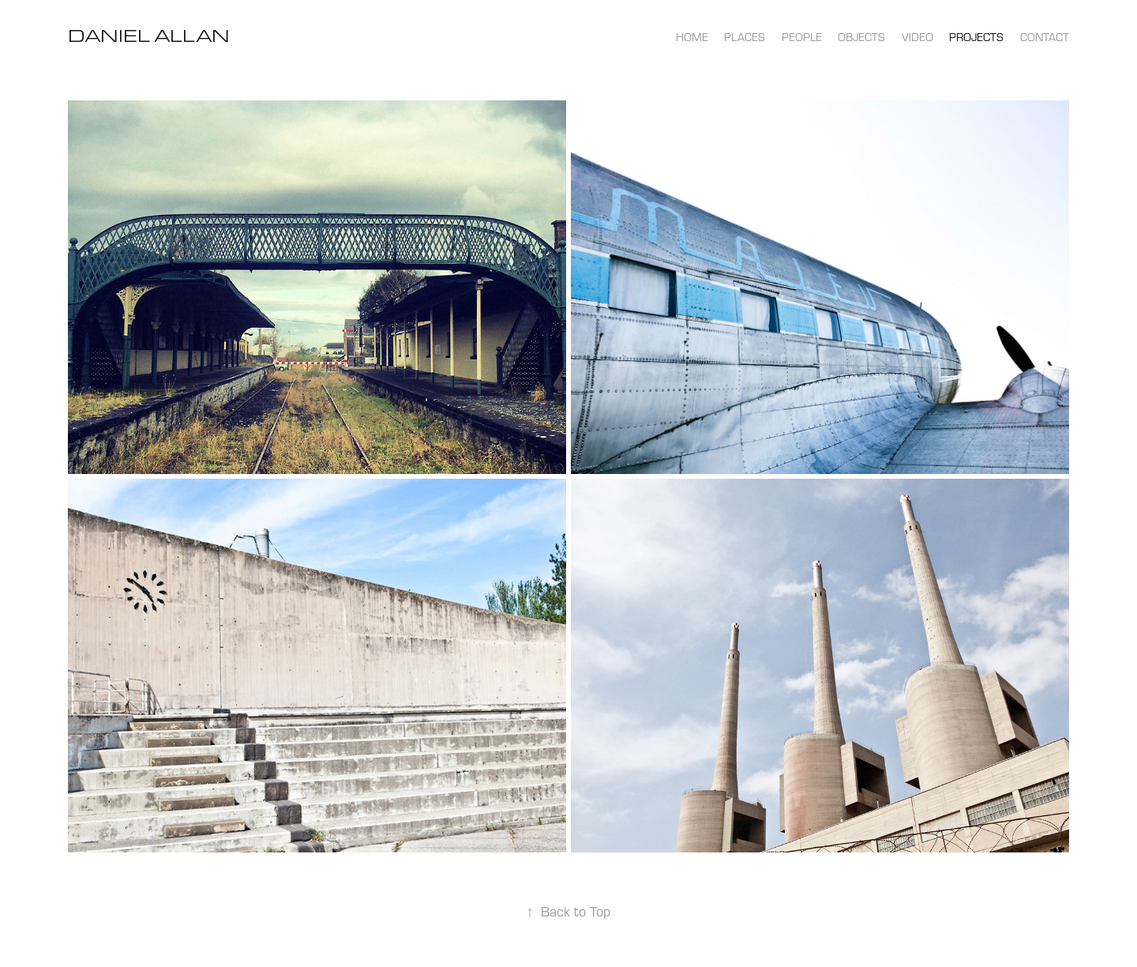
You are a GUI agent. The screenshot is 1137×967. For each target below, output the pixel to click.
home (692, 36)
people (802, 36)
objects (861, 36)
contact (1044, 36)
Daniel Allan (149, 35)
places (744, 36)
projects (976, 36)
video (917, 36)
